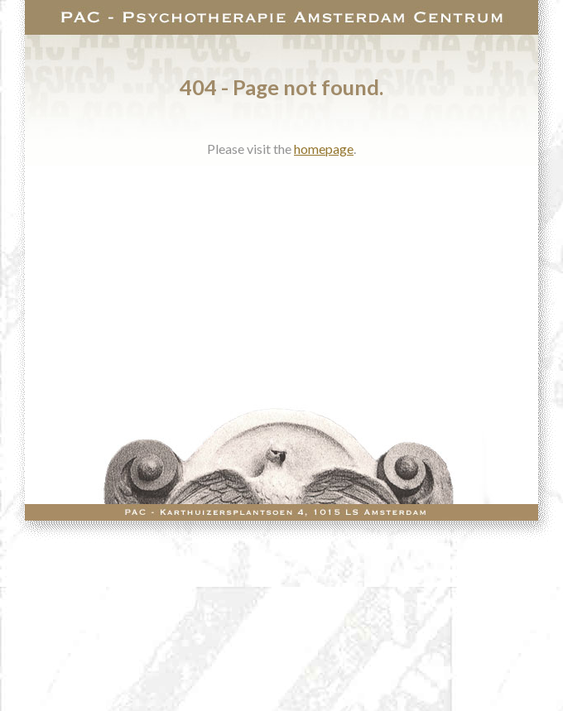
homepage (324, 148)
